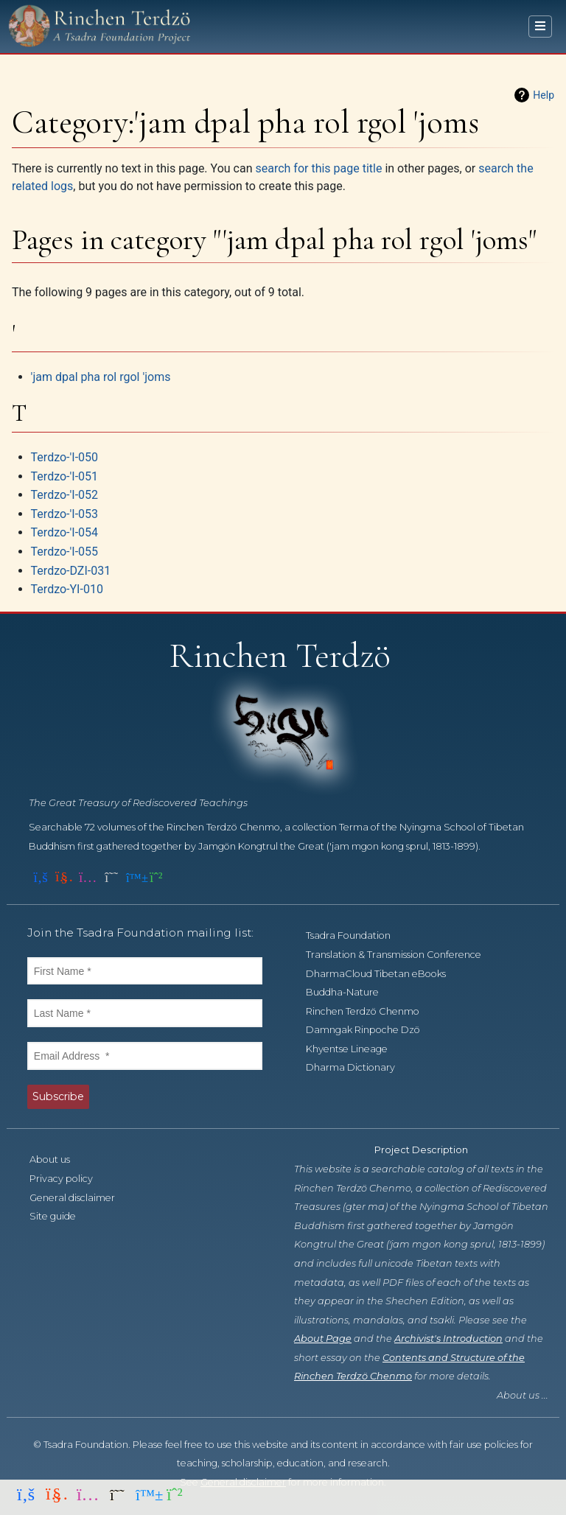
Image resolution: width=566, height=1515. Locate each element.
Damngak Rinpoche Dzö (371, 1029)
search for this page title (318, 168)
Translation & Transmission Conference (401, 954)
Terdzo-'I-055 (64, 552)
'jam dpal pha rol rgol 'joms (101, 377)
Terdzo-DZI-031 (71, 571)
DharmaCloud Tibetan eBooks (384, 973)
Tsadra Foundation (356, 935)
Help (543, 95)
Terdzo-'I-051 (64, 476)
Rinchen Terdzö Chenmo (371, 1011)
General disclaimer (80, 1197)
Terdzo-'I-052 (64, 495)
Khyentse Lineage (355, 1048)
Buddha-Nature (350, 992)
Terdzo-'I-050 (64, 457)
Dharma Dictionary (358, 1067)
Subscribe (58, 1096)
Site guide (60, 1216)
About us (57, 1159)
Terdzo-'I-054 (64, 532)
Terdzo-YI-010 (67, 589)
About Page (323, 1338)
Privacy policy (69, 1178)
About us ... (522, 1395)
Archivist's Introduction (448, 1338)
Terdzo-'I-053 (64, 514)
